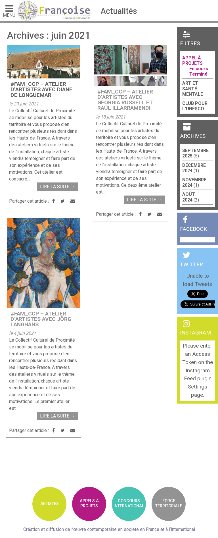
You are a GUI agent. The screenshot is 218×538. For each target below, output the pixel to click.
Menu (9, 11)
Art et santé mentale (192, 88)
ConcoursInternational (129, 503)
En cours (198, 68)
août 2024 (188, 197)
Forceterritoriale (168, 503)
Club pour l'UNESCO (194, 106)
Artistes (49, 503)
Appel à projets (192, 60)
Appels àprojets (89, 503)
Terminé (198, 74)
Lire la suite (57, 186)
